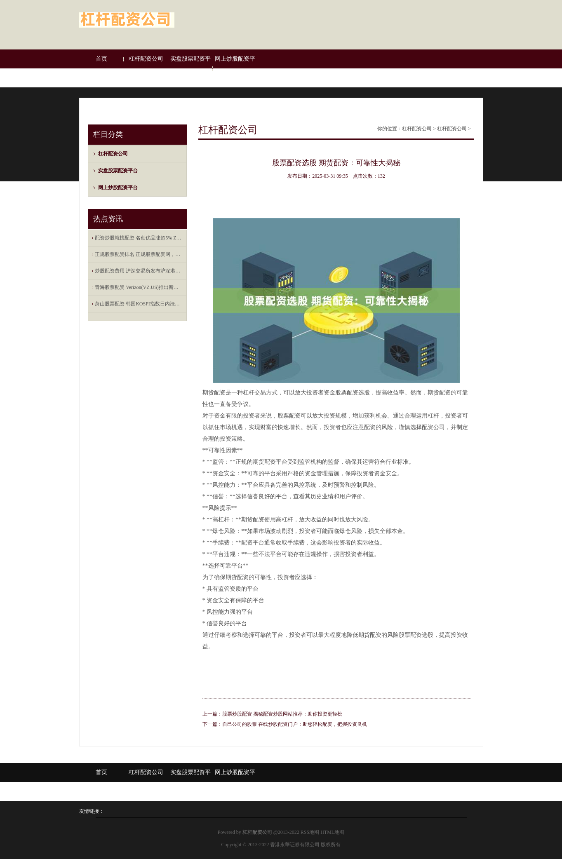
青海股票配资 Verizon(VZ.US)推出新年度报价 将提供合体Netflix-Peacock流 (139, 287)
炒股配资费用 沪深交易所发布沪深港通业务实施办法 (139, 271)
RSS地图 (310, 832)
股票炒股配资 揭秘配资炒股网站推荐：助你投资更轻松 (282, 714)
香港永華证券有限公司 (295, 844)
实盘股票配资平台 (190, 68)
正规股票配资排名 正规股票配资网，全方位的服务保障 (139, 254)
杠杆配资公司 (146, 59)
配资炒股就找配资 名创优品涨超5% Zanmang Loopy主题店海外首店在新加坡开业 (139, 238)
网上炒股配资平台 (235, 68)
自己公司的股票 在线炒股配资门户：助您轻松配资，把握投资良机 (294, 724)
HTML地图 (332, 832)
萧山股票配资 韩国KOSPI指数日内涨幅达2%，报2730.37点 (139, 304)
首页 (101, 59)
